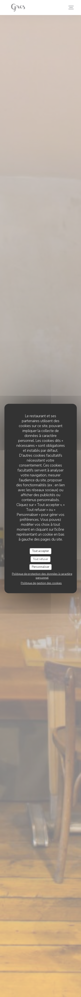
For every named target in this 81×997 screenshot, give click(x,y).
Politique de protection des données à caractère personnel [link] (42, 576)
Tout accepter (40, 551)
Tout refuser (40, 559)
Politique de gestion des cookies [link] (41, 583)
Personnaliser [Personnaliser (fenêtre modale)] (40, 567)
